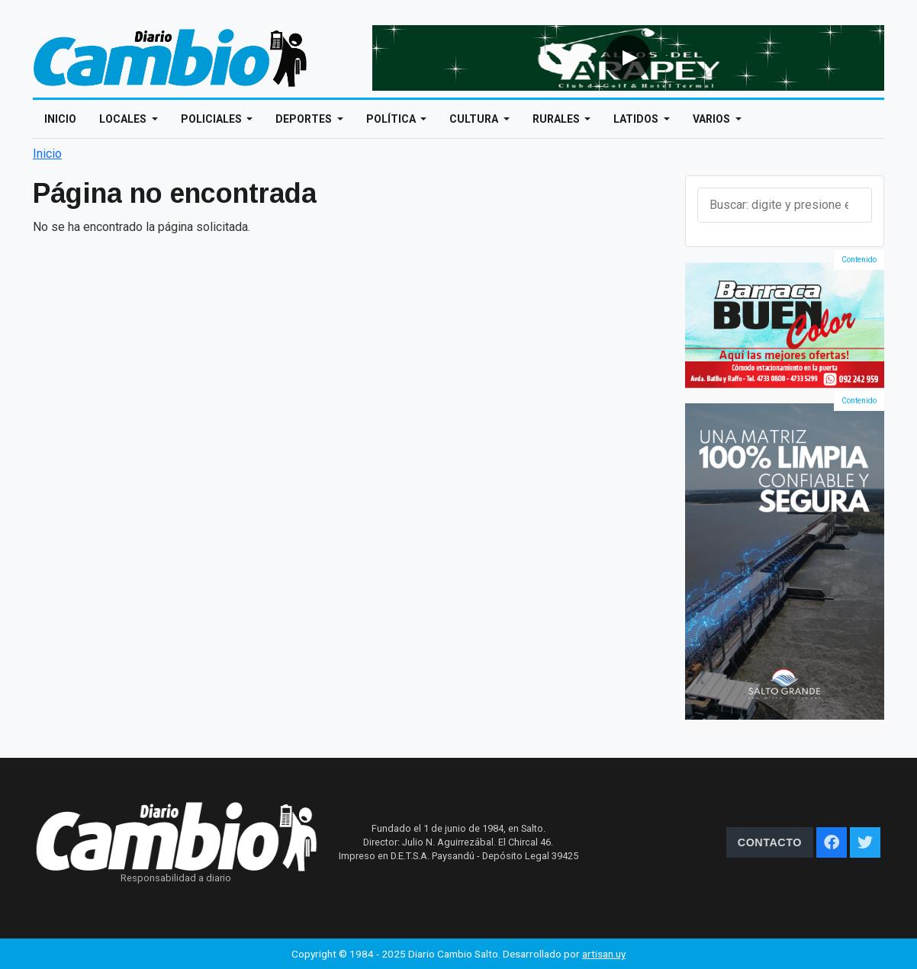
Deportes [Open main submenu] (304, 119)
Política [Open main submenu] (392, 119)
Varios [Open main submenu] (712, 119)
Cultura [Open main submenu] (474, 119)
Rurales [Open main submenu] (557, 119)
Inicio (60, 119)
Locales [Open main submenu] (124, 119)
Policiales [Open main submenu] (212, 119)
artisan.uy (604, 954)
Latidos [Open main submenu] (637, 119)
